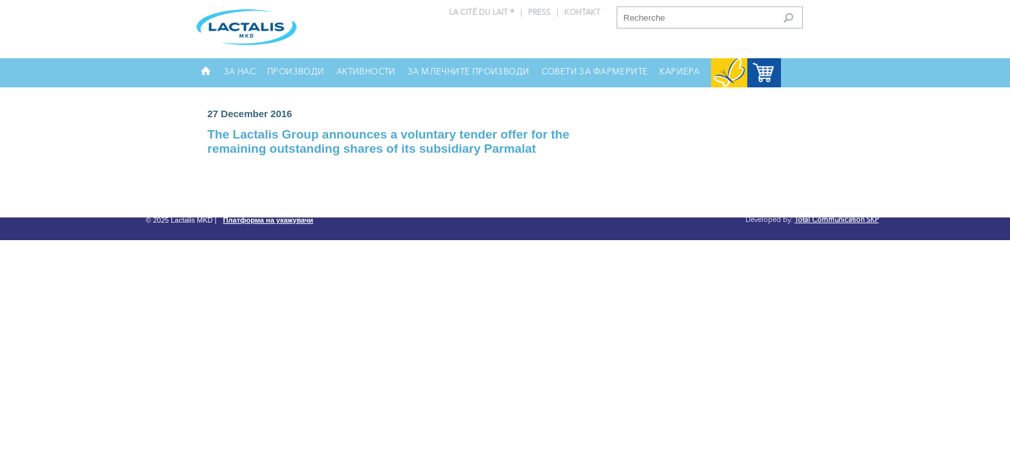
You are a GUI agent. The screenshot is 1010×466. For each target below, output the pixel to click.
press (539, 13)
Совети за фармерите (595, 72)
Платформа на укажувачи (268, 220)
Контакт (582, 13)
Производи (296, 72)
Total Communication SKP (837, 220)
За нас (240, 72)
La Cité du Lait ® (481, 13)
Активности (366, 72)
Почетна (205, 75)
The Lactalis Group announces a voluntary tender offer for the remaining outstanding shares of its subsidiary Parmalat (389, 141)
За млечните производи (469, 72)
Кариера (679, 72)
